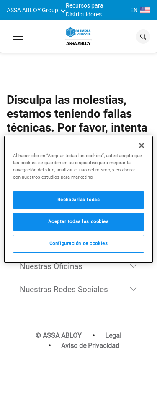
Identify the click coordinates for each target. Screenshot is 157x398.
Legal (113, 336)
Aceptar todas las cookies (78, 221)
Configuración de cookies (78, 243)
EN (140, 10)
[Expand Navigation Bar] (18, 36)
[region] (78, 199)
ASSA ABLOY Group (32, 10)
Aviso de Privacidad (90, 346)
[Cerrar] (141, 145)
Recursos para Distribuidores (84, 10)
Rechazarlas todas (78, 200)
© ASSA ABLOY (59, 336)
